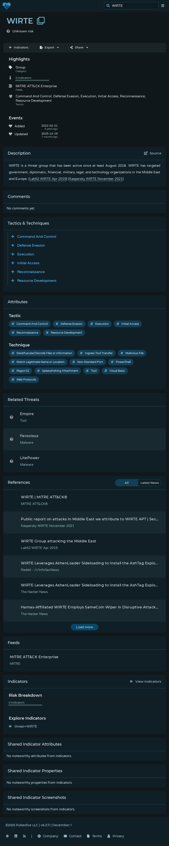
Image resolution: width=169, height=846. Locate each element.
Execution (99, 324)
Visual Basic (115, 371)
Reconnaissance (25, 332)
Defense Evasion (69, 324)
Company (48, 836)
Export (47, 47)
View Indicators (146, 681)
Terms (94, 836)
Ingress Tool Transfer (96, 353)
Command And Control (30, 324)
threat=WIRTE (23, 726)
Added (20, 126)
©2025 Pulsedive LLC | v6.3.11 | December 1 (39, 825)
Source (153, 153)
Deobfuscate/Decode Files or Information (42, 353)
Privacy (115, 836)
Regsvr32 (20, 371)
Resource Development (64, 332)
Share (76, 47)
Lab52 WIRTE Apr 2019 (47, 179)
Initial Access (128, 324)
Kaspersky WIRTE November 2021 (96, 179)
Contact (73, 836)
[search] (132, 6)
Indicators (18, 47)
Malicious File (132, 353)
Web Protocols (24, 379)
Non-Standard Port (87, 362)
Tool (91, 371)
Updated (21, 134)
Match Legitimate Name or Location (38, 362)
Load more (84, 627)
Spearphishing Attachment (57, 371)
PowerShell (121, 362)
